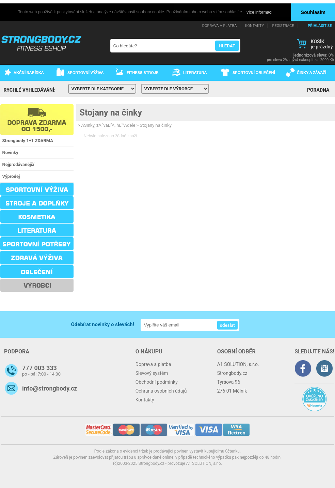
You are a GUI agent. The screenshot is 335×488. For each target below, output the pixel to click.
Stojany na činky (111, 112)
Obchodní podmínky (156, 381)
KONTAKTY (254, 25)
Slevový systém (151, 373)
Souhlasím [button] (313, 12)
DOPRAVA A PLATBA (219, 25)
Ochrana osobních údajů (161, 390)
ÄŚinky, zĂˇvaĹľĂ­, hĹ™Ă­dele (108, 124)
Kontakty (144, 399)
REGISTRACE (283, 25)
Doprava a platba (153, 364)
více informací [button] (259, 12)
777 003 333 (39, 367)
